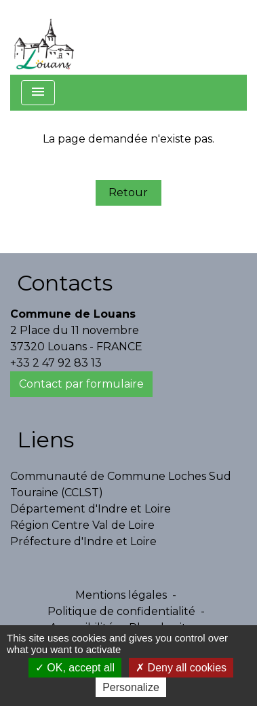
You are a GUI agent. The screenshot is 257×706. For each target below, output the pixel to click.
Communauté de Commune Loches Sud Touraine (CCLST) (120, 484)
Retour (128, 192)
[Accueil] (44, 37)
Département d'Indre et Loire (90, 508)
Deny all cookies (181, 667)
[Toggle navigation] (38, 92)
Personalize (130, 687)
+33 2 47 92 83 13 (56, 362)
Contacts (65, 283)
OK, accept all (75, 667)
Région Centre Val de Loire (82, 525)
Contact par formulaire (81, 383)
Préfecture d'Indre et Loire (83, 541)
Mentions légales (121, 595)
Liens (45, 439)
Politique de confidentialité (121, 611)
